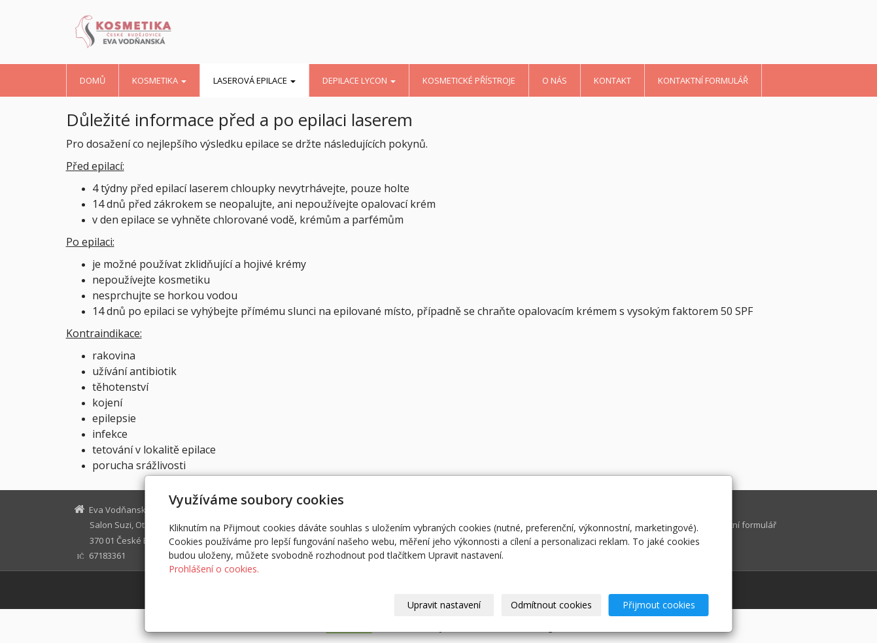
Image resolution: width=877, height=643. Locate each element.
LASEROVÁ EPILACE (254, 80)
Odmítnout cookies (551, 605)
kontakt (612, 80)
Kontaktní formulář (703, 80)
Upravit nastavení (444, 605)
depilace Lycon (359, 80)
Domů (92, 80)
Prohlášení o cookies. (214, 569)
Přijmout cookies (659, 605)
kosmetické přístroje (468, 80)
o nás (554, 80)
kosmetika (159, 80)
